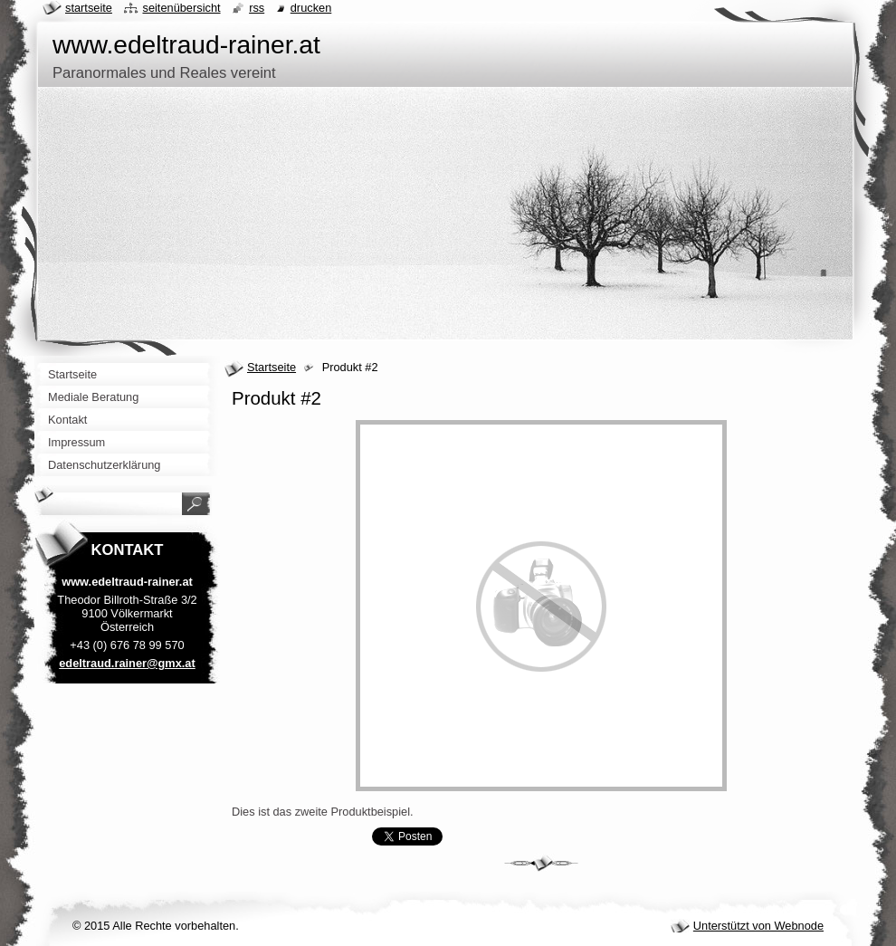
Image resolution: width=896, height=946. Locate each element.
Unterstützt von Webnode (758, 925)
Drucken (311, 7)
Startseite (271, 367)
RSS (256, 7)
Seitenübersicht (181, 7)
